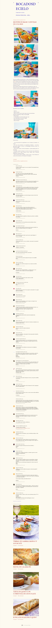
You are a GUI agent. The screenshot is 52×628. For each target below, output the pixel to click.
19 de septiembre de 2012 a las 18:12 (20, 297)
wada (17, 368)
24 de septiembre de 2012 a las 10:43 (20, 471)
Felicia (17, 332)
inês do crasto (18, 444)
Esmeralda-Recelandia (19, 351)
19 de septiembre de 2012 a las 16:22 (20, 248)
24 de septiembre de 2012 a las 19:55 (20, 490)
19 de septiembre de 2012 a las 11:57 (20, 191)
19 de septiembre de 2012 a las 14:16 (20, 223)
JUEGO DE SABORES (19, 425)
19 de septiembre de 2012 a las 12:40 (20, 203)
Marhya (17, 256)
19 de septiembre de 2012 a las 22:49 (20, 330)
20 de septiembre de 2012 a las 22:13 (20, 429)
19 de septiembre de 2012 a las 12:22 (20, 197)
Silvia (16, 484)
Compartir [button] (15, 159)
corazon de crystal (18, 338)
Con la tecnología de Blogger (26, 625)
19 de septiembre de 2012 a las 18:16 (20, 303)
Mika (16, 233)
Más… (28, 15)
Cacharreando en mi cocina (20, 360)
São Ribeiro (17, 313)
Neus (17, 268)
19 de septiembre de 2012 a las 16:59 (20, 273)
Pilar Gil (17, 294)
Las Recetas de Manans (19, 251)
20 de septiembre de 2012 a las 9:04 (20, 381)
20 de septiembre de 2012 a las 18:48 (20, 423)
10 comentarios (20, 545)
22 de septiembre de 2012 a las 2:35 (20, 441)
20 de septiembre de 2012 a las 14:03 (20, 396)
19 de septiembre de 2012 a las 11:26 (20, 183)
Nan (16, 214)
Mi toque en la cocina (19, 179)
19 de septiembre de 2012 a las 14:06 (20, 218)
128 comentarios (20, 595)
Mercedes (17, 420)
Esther (17, 320)
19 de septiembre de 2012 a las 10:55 (20, 169)
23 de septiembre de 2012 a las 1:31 (20, 448)
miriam (17, 384)
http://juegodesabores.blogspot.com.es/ (23, 428)
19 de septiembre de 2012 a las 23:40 (20, 343)
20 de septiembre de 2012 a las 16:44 (20, 411)
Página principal (21, 15)
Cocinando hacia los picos (20, 282)
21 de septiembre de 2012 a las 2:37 (20, 435)
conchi (17, 220)
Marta (17, 345)
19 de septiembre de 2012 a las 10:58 (20, 177)
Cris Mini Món (18, 199)
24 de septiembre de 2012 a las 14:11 (20, 481)
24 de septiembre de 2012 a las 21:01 (20, 499)
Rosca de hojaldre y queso (25, 617)
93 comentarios (20, 619)
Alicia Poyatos (18, 305)
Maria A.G (17, 262)
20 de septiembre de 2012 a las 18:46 (20, 418)
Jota (16, 276)
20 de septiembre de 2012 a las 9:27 (20, 388)
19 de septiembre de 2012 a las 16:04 (20, 243)
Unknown (17, 326)
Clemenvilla (17, 413)
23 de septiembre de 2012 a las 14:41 (20, 455)
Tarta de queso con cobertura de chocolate (24, 593)
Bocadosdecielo (26, 6)
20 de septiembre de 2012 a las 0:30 (20, 349)
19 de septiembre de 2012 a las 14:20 (20, 231)
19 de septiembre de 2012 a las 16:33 (20, 253)
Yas (16, 288)
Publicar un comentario (17, 501)
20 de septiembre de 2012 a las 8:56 (20, 373)
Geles (17, 299)
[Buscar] (38, 2)
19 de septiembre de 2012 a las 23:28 (20, 336)
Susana (17, 193)
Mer (15, 81)
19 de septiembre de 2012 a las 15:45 (20, 237)
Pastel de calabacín (22, 567)
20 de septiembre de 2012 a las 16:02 (20, 403)
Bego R (17, 473)
